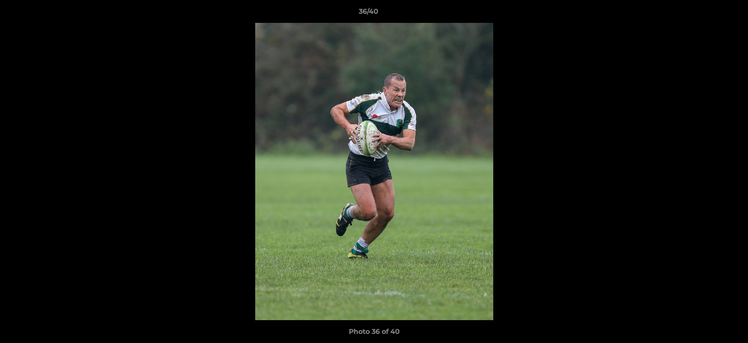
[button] (708, 14)
